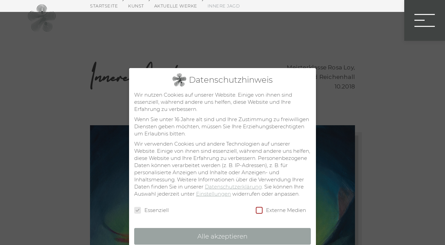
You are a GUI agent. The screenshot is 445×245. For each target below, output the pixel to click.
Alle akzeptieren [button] (222, 236)
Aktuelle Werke (175, 6)
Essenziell (151, 210)
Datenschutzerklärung (233, 186)
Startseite (104, 6)
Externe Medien (281, 210)
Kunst (136, 6)
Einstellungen (213, 194)
